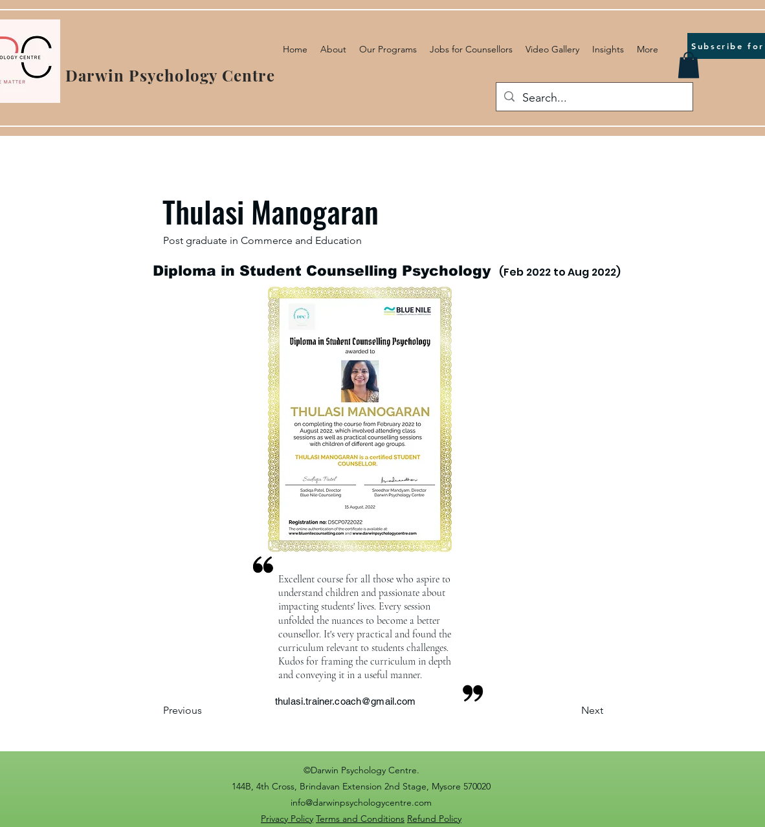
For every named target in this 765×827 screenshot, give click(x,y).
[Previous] (206, 711)
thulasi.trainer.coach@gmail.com (345, 701)
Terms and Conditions (360, 818)
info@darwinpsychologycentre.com (361, 802)
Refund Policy (434, 818)
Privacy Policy (287, 818)
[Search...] (593, 98)
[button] (689, 65)
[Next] (570, 711)
